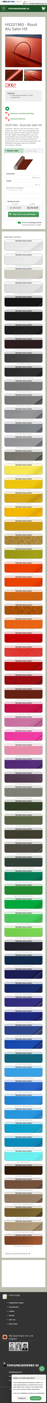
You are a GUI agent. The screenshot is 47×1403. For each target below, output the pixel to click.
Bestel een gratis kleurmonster (17, 1254)
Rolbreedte (10, 174)
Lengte (8, 181)
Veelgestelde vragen (16, 1303)
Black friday (13, 1324)
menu (4, 8)
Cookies (11, 1311)
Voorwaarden (14, 1307)
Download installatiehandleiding (22, 113)
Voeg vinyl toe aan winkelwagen (22, 214)
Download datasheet (17, 119)
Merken (11, 1315)
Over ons (12, 1320)
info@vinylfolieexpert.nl (38, 4)
